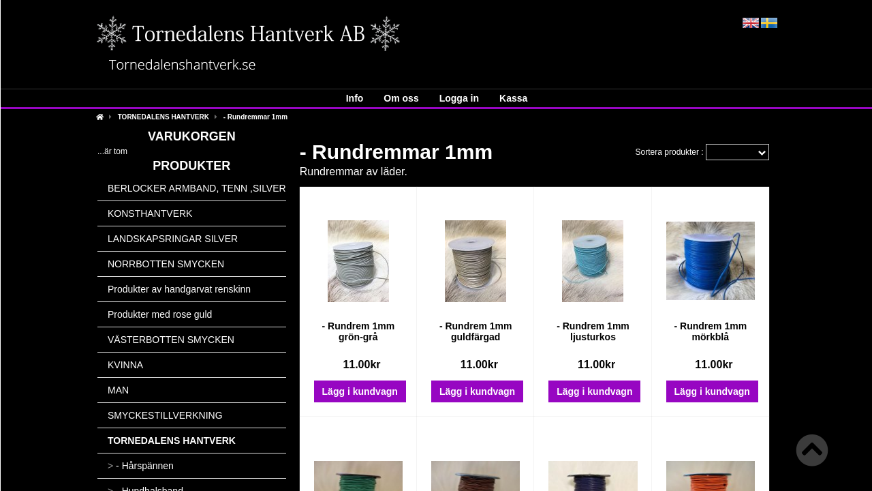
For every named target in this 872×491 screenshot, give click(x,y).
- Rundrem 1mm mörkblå (710, 331)
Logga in (459, 98)
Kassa (513, 98)
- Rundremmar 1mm (255, 117)
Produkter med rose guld (160, 314)
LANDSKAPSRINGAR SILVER (173, 238)
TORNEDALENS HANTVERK (163, 117)
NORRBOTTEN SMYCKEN (166, 263)
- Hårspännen (141, 465)
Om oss (401, 98)
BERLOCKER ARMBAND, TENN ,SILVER (197, 188)
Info (355, 98)
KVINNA (125, 364)
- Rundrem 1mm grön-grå (358, 331)
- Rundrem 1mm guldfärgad (475, 331)
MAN (118, 390)
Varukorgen (192, 136)
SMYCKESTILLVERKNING (165, 415)
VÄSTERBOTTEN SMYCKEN (171, 339)
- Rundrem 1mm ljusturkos (593, 331)
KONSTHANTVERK (150, 213)
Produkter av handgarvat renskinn (179, 289)
